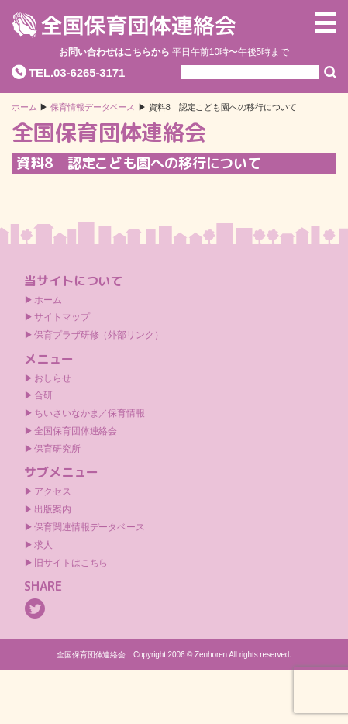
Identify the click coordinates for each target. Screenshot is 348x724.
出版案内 (52, 509)
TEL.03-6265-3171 (77, 72)
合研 (43, 395)
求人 (43, 545)
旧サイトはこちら (71, 562)
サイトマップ (61, 317)
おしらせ (52, 378)
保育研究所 (57, 448)
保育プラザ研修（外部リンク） (99, 334)
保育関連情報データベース (89, 527)
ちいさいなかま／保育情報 (89, 413)
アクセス (52, 491)
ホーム (24, 107)
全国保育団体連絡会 (75, 431)
